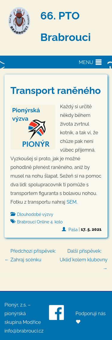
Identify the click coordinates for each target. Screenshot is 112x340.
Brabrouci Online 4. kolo (40, 221)
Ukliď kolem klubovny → (82, 259)
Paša (73, 229)
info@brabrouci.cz (24, 331)
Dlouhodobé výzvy (35, 214)
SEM (72, 202)
